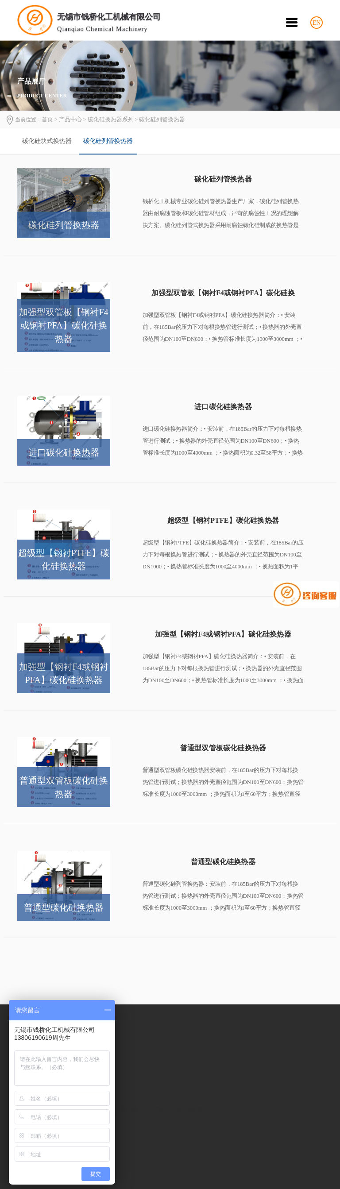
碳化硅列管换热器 (162, 119)
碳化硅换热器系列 (111, 119)
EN (317, 22)
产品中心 (70, 119)
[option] (48, 141)
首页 (47, 119)
